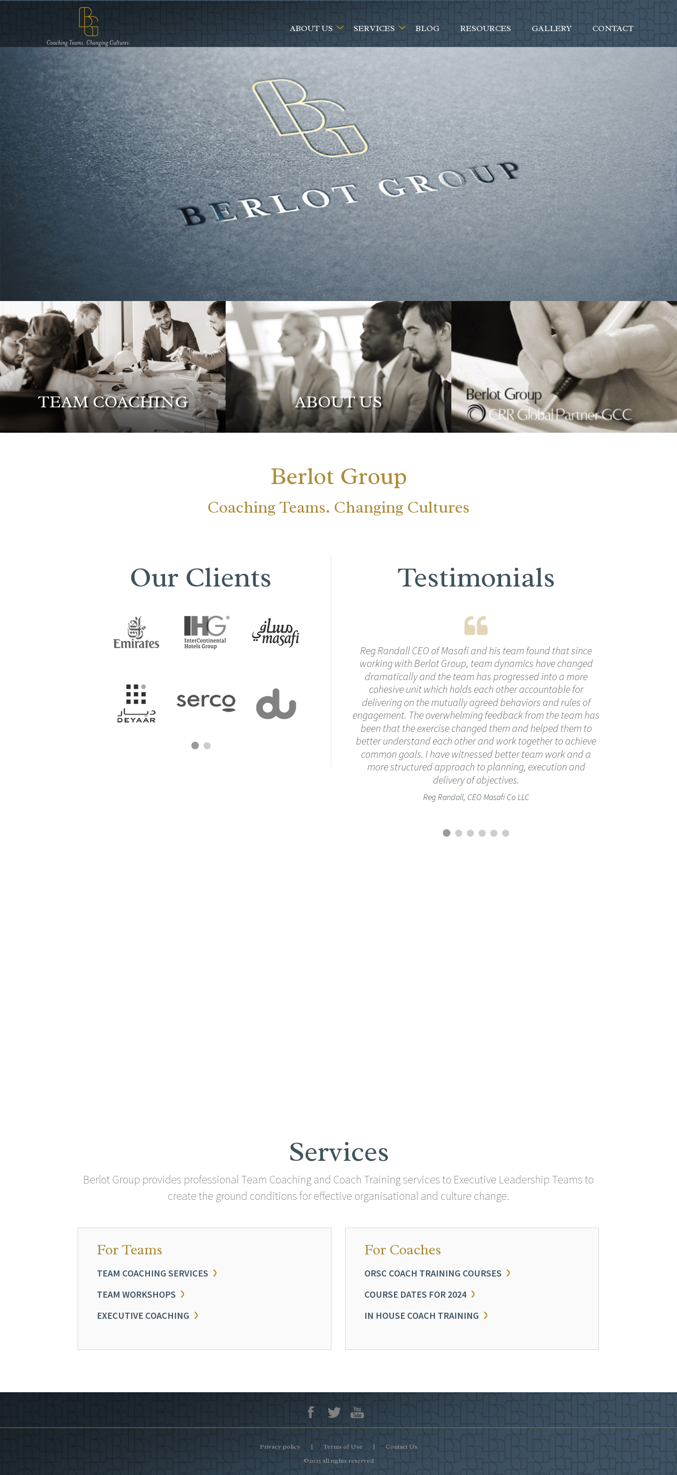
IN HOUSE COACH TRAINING (421, 1315)
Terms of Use (342, 1447)
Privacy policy (280, 1447)
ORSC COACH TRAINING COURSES (433, 1273)
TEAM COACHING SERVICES (152, 1273)
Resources (485, 28)
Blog (428, 28)
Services (374, 28)
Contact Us (401, 1447)
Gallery (552, 28)
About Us (311, 28)
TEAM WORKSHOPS (136, 1294)
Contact (613, 28)
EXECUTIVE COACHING (143, 1315)
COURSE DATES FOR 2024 (415, 1294)
